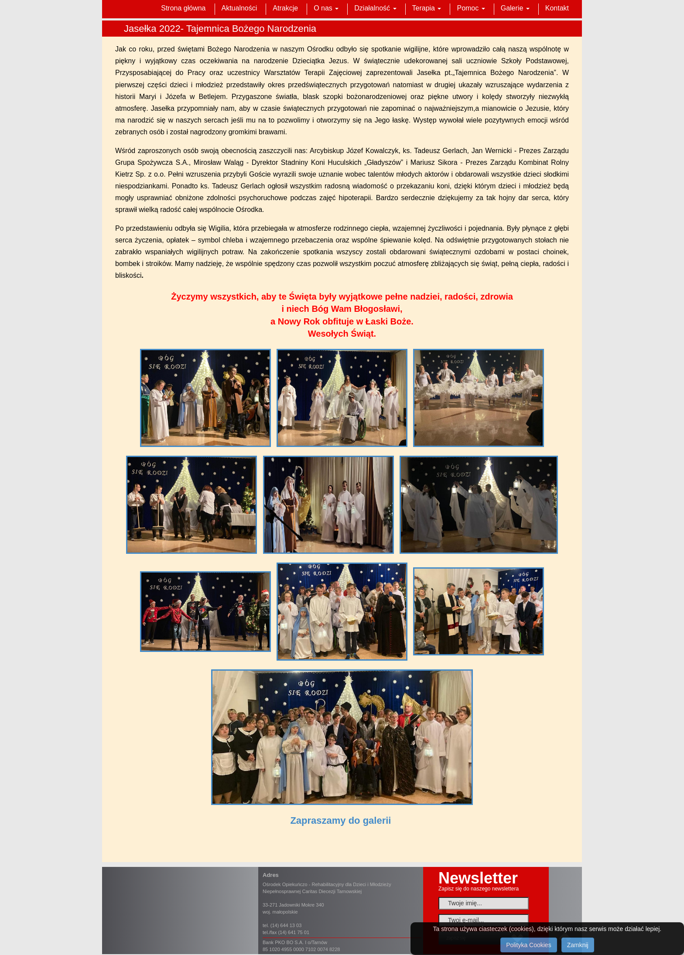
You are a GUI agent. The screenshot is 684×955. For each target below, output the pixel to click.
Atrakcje (285, 8)
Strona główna (183, 8)
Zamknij (577, 944)
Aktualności (239, 8)
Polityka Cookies (528, 944)
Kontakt (557, 8)
